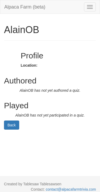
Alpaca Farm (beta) (24, 7)
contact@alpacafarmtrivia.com (71, 189)
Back (11, 125)
